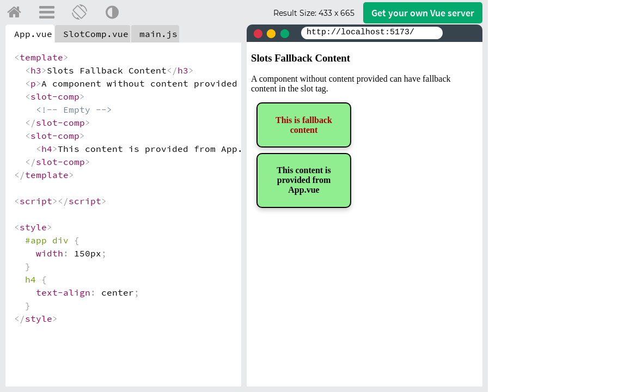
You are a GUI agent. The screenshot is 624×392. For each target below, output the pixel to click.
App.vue (33, 33)
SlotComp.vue (96, 33)
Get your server (422, 13)
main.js (158, 33)
